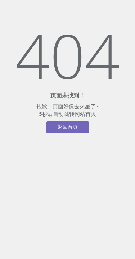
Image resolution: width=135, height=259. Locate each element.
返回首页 (68, 127)
